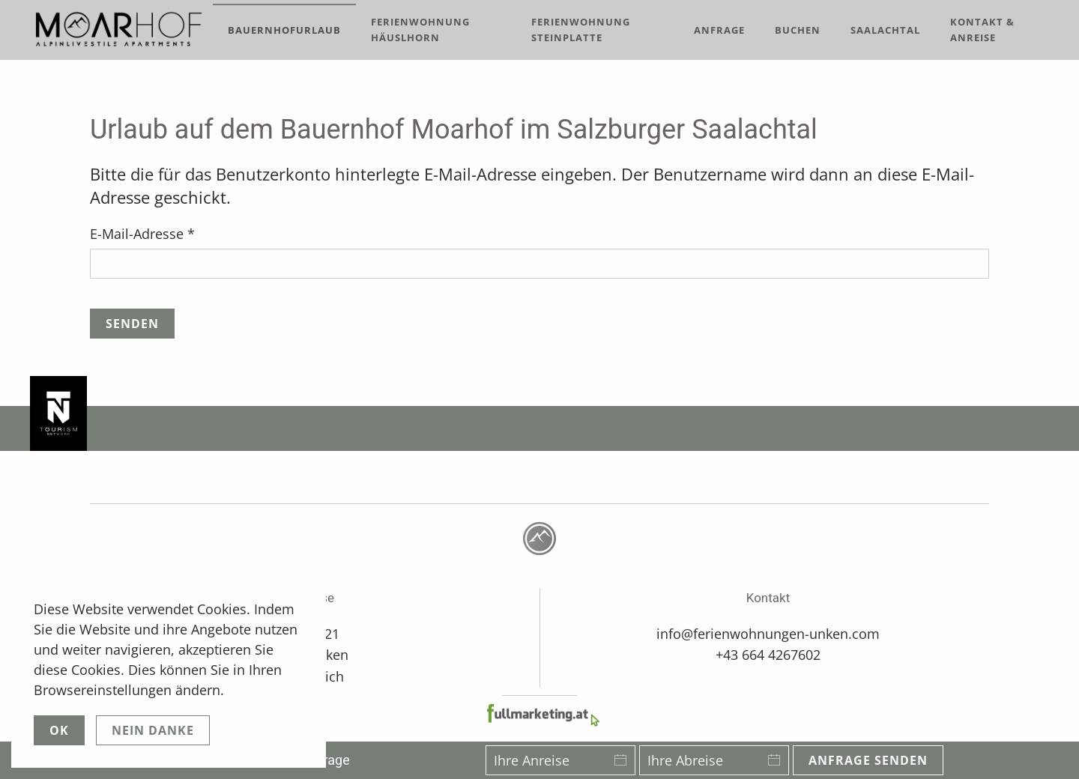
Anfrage (719, 30)
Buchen (797, 30)
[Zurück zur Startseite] (121, 30)
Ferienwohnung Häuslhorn (420, 29)
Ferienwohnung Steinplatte (580, 29)
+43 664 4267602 (768, 653)
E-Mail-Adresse (142, 234)
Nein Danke (153, 730)
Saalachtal (885, 30)
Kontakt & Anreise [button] (982, 29)
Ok (59, 730)
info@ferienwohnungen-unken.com (768, 631)
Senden (132, 323)
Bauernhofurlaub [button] (284, 30)
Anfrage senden (868, 760)
